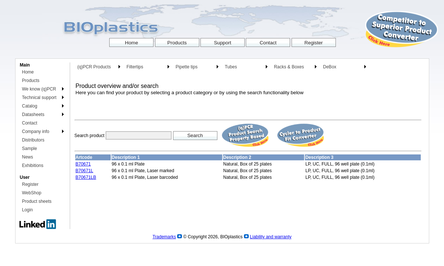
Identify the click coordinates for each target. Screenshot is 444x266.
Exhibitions (33, 165)
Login (27, 209)
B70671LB (86, 177)
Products (30, 80)
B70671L (84, 170)
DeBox (329, 66)
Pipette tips (186, 66)
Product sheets (37, 201)
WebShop (31, 192)
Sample (29, 148)
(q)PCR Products (94, 66)
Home (28, 72)
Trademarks (164, 236)
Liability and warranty (271, 236)
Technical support (39, 97)
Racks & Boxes (289, 66)
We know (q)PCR (39, 89)
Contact (29, 123)
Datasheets (33, 114)
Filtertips (135, 66)
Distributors (33, 140)
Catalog (29, 106)
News (27, 157)
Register (30, 184)
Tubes (231, 66)
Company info (35, 131)
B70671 (83, 164)
